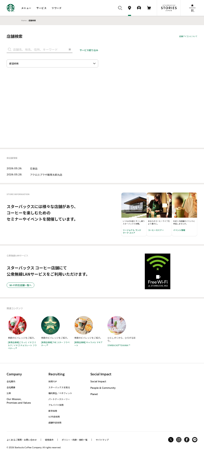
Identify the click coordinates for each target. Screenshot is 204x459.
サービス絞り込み (89, 50)
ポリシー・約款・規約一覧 (75, 439)
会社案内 (11, 381)
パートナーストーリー (59, 399)
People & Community (103, 388)
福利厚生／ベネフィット (60, 393)
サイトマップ (102, 439)
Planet (94, 394)
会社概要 (11, 387)
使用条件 (49, 439)
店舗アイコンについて (188, 36)
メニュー (26, 8)
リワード (57, 8)
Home (24, 20)
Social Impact (98, 381)
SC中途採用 (54, 416)
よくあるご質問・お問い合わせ (22, 439)
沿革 (9, 393)
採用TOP (52, 381)
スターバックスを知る (59, 387)
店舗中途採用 (54, 422)
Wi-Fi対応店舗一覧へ (20, 285)
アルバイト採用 (56, 404)
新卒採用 (52, 410)
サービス (41, 8)
